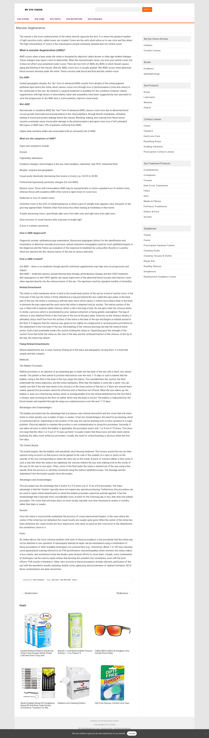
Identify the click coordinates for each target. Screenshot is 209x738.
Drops (147, 92)
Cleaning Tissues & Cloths (158, 256)
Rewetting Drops (152, 141)
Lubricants (149, 97)
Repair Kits (149, 261)
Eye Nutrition (74, 19)
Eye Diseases (95, 19)
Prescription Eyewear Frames (159, 245)
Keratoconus (30, 593)
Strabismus (123, 593)
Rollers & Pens (151, 211)
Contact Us (95, 721)
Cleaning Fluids (152, 250)
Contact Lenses (152, 50)
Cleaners (148, 131)
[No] (205, 733)
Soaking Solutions (153, 146)
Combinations (151, 170)
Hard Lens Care (152, 136)
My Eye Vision (107, 728)
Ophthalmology (152, 74)
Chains (147, 235)
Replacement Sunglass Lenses (160, 276)
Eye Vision (23, 19)
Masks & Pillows (152, 201)
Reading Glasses (152, 266)
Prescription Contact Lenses (159, 152)
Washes (148, 102)
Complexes (149, 175)
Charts (147, 107)
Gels (146, 196)
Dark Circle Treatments (156, 185)
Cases (147, 125)
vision (74, 580)
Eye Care (39, 19)
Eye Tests (55, 19)
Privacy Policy (106, 721)
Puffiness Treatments (155, 206)
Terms (116, 721)
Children (148, 45)
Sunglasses (150, 271)
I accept (131, 733)
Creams (148, 180)
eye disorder (65, 580)
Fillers (147, 190)
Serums (148, 217)
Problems (149, 68)
